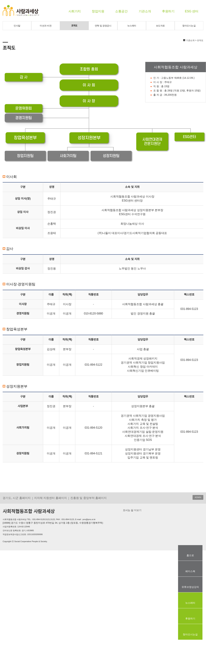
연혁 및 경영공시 (103, 25)
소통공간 (121, 11)
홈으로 (190, 555)
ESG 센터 (191, 11)
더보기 (137, 510)
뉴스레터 (131, 25)
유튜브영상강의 (190, 587)
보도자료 (160, 25)
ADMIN (198, 497)
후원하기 (168, 11)
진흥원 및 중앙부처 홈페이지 (88, 497)
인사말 (17, 25)
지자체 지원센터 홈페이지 (50, 497)
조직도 (74, 25)
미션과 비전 (45, 25)
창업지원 (98, 11)
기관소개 (145, 11)
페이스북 (190, 571)
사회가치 (74, 11)
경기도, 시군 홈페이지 (17, 497)
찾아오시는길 (189, 25)
